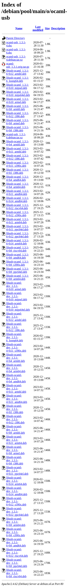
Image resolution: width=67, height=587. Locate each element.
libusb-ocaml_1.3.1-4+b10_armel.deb (17, 100)
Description (58, 28)
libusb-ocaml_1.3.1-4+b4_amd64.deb (17, 178)
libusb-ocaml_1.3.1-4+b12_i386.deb (17, 157)
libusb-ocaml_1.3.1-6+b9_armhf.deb (17, 107)
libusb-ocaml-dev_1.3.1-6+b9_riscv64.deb (16, 573)
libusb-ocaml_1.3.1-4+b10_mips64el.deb (18, 93)
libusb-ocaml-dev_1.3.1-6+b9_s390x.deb (15, 532)
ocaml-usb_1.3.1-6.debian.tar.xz (16, 136)
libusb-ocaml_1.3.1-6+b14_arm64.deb (17, 242)
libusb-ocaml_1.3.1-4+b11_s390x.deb (17, 164)
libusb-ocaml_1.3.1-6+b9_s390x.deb (17, 263)
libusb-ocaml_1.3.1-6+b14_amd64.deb (17, 199)
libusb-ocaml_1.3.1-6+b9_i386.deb (17, 129)
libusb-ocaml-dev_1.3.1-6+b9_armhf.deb (15, 429)
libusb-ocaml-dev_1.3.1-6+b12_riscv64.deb (17, 552)
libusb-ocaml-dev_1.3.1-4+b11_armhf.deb (16, 388)
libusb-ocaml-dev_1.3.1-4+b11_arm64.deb (16, 439)
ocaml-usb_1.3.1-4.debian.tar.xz (16, 58)
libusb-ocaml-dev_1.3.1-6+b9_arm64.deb (15, 522)
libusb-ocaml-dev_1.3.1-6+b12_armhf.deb (16, 316)
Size (47, 28)
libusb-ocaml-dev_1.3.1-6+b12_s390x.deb (16, 501)
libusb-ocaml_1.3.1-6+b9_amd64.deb (17, 256)
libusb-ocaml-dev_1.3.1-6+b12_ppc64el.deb (17, 511)
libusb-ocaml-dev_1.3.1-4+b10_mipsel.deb (16, 296)
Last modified (38, 28)
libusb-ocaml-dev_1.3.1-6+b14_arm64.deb (16, 481)
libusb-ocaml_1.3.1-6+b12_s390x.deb (17, 214)
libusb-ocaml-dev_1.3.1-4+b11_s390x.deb (16, 347)
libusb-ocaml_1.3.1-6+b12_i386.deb (17, 115)
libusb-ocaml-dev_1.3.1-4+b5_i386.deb (14, 409)
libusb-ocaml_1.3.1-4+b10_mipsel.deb (17, 86)
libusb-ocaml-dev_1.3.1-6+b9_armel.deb (15, 450)
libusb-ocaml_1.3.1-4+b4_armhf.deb (17, 143)
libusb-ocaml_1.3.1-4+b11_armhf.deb (17, 150)
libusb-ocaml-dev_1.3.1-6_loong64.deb (14, 337)
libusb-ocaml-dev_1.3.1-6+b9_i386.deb (14, 460)
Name (18, 28)
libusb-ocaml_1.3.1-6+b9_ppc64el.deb (17, 270)
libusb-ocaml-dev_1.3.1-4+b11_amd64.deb (16, 398)
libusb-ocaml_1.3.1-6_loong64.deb (17, 79)
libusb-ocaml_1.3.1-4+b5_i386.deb (17, 171)
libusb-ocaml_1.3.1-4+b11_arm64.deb (17, 221)
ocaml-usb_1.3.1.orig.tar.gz (17, 65)
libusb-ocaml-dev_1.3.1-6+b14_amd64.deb (16, 491)
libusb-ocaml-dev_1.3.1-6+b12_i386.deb (15, 327)
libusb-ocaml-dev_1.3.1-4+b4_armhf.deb (15, 357)
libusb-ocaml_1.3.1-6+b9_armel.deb (17, 122)
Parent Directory (15, 38)
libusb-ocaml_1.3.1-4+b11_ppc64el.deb (17, 228)
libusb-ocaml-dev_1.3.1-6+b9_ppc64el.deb (16, 563)
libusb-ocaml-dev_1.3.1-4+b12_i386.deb (15, 419)
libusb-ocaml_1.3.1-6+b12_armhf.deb (17, 72)
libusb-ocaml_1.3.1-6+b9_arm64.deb (17, 277)
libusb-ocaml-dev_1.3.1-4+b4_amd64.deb (16, 378)
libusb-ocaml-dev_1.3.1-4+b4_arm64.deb (15, 368)
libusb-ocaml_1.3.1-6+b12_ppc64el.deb (17, 235)
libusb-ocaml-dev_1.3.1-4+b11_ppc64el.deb (17, 470)
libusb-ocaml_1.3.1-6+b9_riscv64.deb (17, 249)
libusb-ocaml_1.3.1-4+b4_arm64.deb (17, 185)
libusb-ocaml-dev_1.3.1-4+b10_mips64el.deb (18, 306)
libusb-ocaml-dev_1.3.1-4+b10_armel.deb (16, 286)
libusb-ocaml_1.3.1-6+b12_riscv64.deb (17, 207)
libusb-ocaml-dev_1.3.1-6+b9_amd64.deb (16, 542)
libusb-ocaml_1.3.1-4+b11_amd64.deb (17, 192)
